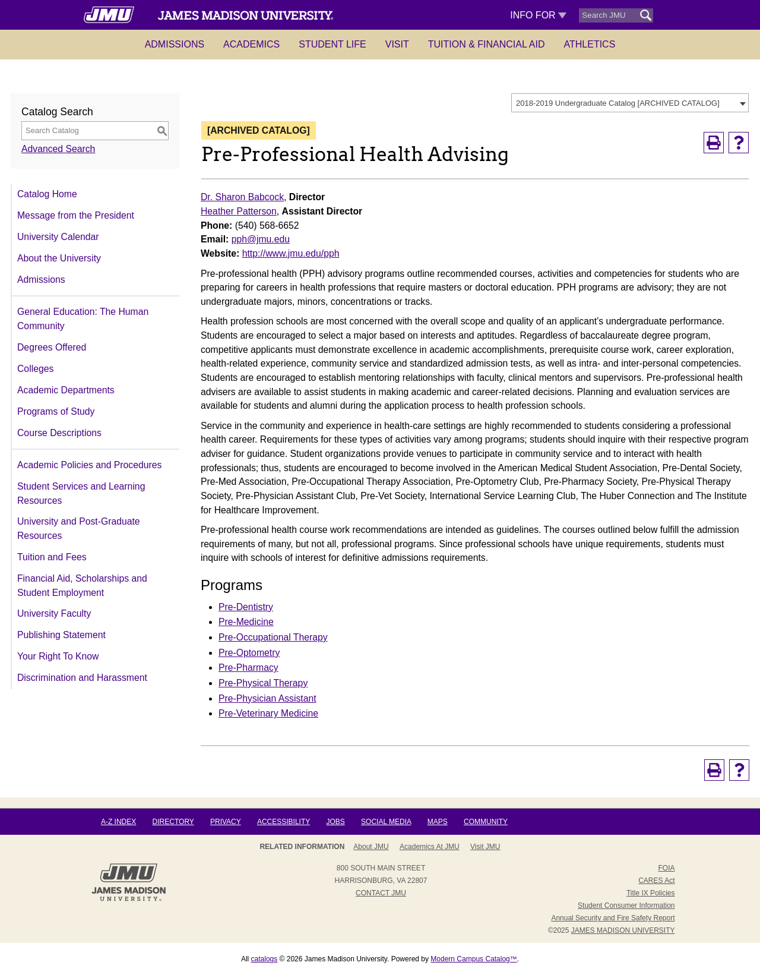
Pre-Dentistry (245, 607)
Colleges (35, 369)
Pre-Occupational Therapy (273, 637)
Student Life (332, 44)
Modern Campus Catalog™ (473, 959)
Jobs (335, 822)
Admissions (174, 44)
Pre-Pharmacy (248, 667)
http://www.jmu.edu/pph (291, 253)
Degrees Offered (51, 347)
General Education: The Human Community (82, 319)
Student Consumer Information (626, 905)
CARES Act (656, 880)
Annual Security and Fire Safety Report (612, 918)
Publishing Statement (61, 635)
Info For (538, 15)
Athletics (590, 44)
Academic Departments (66, 390)
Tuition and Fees (52, 557)
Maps (438, 822)
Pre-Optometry (249, 653)
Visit (397, 44)
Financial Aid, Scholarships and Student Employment (82, 585)
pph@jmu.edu (261, 239)
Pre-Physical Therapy (263, 683)
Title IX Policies (650, 893)
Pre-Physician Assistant (267, 698)
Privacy (225, 822)
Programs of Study (55, 411)
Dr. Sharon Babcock (242, 197)
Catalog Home (47, 194)
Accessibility (283, 822)
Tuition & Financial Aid (486, 44)
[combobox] (630, 102)
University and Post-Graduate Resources (78, 528)
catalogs (264, 959)
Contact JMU (381, 893)
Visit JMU (485, 847)
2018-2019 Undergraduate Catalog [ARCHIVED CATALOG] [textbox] (618, 103)
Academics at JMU (430, 847)
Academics (251, 44)
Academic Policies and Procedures (89, 465)
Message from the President (75, 215)
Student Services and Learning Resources (81, 493)
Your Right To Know (58, 656)
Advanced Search (58, 149)
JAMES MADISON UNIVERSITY (623, 930)
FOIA (666, 868)
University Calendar (58, 237)
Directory (173, 822)
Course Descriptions (59, 433)
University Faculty (54, 613)
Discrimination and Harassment (82, 678)
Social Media (386, 822)
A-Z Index (118, 822)
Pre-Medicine (246, 622)
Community (486, 822)
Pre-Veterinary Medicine (268, 713)
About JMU (370, 847)
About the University (59, 258)
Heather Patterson (239, 211)
